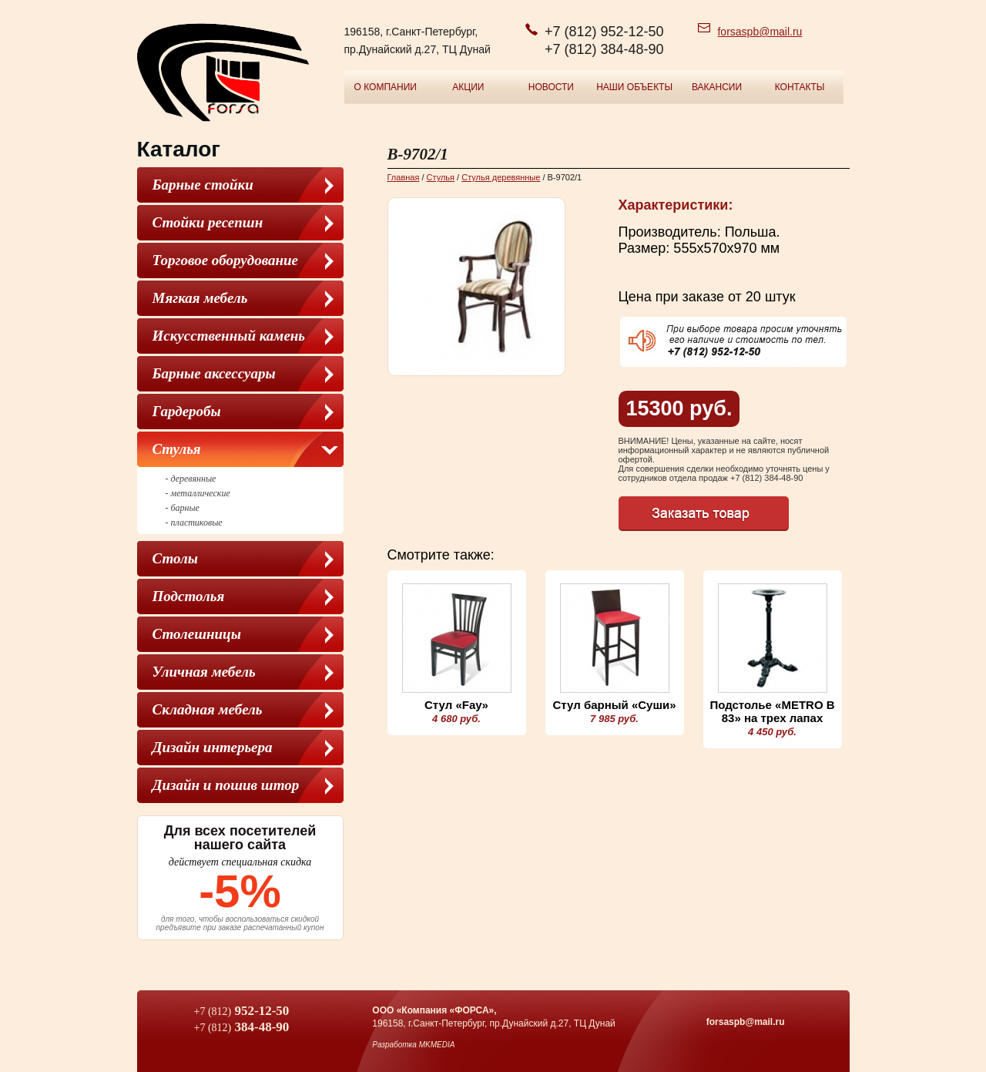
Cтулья (177, 449)
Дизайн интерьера (213, 747)
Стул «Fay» (456, 704)
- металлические (198, 493)
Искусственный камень (229, 336)
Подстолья (189, 596)
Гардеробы (187, 411)
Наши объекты (634, 87)
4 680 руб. (456, 718)
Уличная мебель (204, 672)
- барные (183, 507)
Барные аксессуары (214, 373)
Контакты (800, 87)
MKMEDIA (437, 1044)
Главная (403, 177)
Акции (468, 87)
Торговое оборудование (226, 260)
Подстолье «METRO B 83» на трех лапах (771, 711)
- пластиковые (194, 522)
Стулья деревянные (500, 177)
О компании (385, 87)
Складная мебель (208, 709)
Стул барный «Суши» (614, 704)
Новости (551, 87)
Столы (175, 558)
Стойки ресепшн (208, 222)
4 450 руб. (772, 732)
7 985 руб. (614, 718)
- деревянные (191, 478)
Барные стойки (203, 184)
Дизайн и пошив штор (226, 785)
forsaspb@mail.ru (759, 31)
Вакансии (717, 87)
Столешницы (197, 634)
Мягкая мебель (200, 298)
